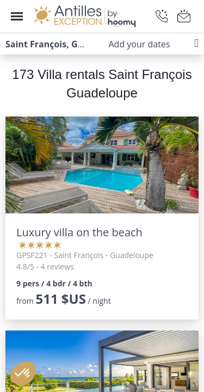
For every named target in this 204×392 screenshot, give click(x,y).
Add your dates (139, 44)
